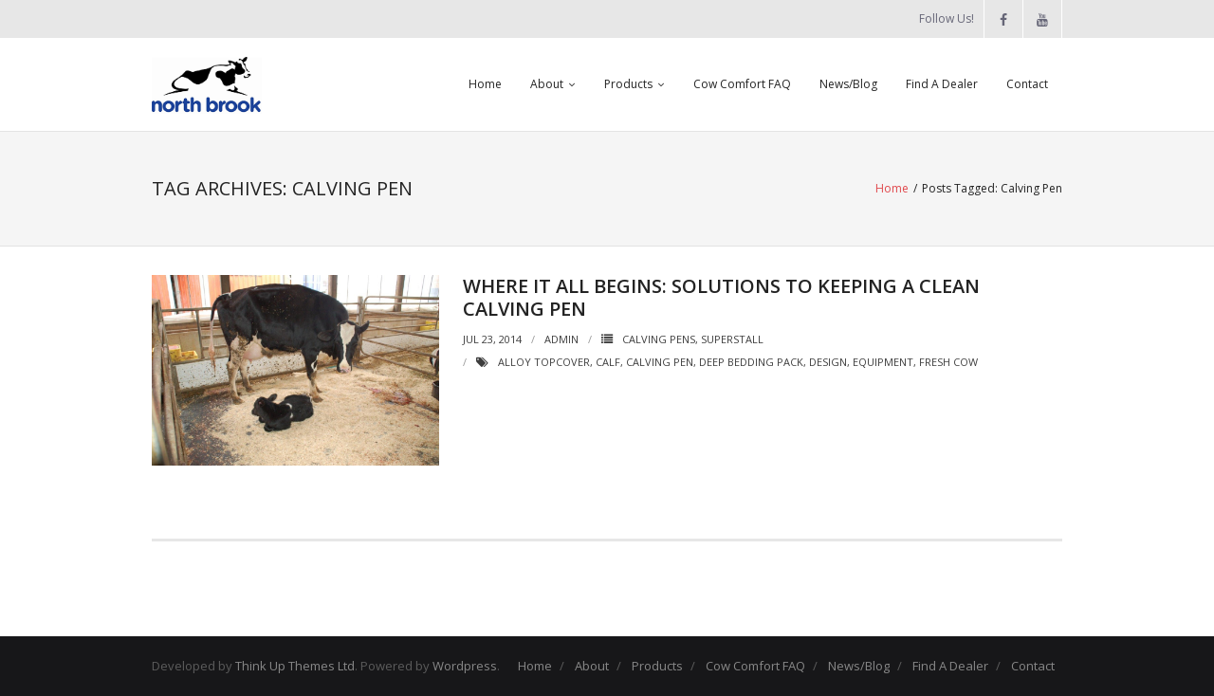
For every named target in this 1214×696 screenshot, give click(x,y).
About (546, 84)
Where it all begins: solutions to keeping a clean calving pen (721, 297)
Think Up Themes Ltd (295, 665)
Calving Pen (659, 362)
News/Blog (848, 84)
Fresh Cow (948, 362)
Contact (1027, 84)
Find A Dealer (942, 84)
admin (561, 339)
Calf (608, 362)
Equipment (883, 362)
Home (485, 84)
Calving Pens (658, 339)
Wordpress (464, 665)
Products (628, 84)
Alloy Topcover (544, 362)
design (828, 362)
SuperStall (732, 339)
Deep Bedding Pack (751, 362)
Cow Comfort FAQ (742, 84)
